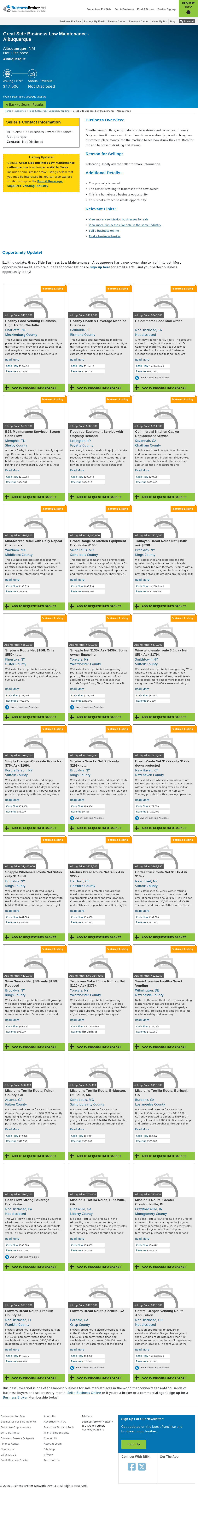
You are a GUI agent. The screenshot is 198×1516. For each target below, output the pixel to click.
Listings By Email (94, 21)
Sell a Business (124, 9)
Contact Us (50, 1438)
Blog (173, 21)
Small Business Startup (15, 1460)
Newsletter (7, 1449)
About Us (49, 1416)
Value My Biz (159, 21)
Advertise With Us (55, 1421)
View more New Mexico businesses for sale (118, 219)
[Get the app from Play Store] (178, 1501)
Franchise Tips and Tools (59, 1427)
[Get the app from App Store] (178, 1474)
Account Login (53, 1443)
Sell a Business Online (84, 1393)
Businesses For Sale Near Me (19, 1421)
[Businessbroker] (24, 8)
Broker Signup (166, 9)
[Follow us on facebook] (132, 1466)
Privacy (48, 1454)
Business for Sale (70, 21)
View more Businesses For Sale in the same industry (125, 225)
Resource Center (139, 21)
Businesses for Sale (13, 1416)
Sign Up (134, 1444)
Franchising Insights (56, 1432)
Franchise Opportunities (16, 1427)
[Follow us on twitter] (142, 1466)
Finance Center (117, 21)
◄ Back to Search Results (24, 104)
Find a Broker (145, 9)
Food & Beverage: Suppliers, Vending (24, 96)
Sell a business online (104, 230)
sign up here (100, 267)
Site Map (49, 1449)
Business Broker (15, 1397)
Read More (12, 359)
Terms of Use (52, 1460)
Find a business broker (104, 236)
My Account (187, 21)
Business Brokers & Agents (17, 1438)
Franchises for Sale (98, 9)
